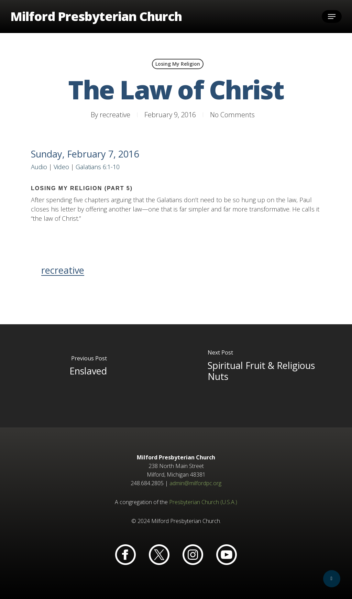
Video (61, 167)
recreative (115, 114)
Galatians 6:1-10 (98, 167)
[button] (332, 16)
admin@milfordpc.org (195, 483)
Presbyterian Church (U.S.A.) (203, 502)
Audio (39, 167)
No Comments (232, 114)
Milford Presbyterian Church (96, 16)
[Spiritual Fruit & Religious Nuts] (264, 375)
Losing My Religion (177, 64)
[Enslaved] (88, 375)
